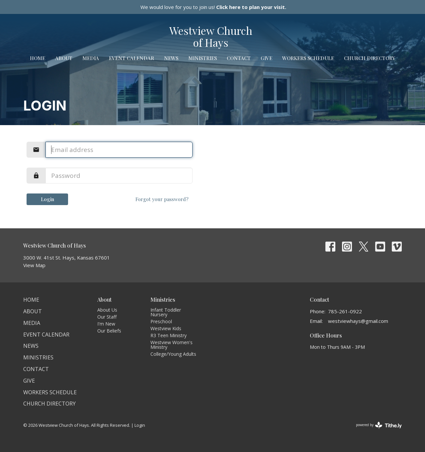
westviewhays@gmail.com (358, 321)
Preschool (161, 321)
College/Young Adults (173, 354)
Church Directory (369, 58)
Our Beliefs (109, 331)
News (171, 58)
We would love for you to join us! (213, 7)
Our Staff (107, 317)
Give (266, 58)
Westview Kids (165, 328)
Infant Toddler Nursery (165, 312)
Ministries (202, 58)
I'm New (106, 324)
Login (47, 199)
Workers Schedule (308, 58)
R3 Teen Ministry (168, 335)
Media (90, 58)
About (63, 58)
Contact (239, 58)
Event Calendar (131, 58)
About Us (107, 310)
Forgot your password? (162, 199)
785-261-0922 (345, 311)
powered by (379, 425)
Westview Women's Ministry (171, 344)
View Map (34, 265)
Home (37, 58)
